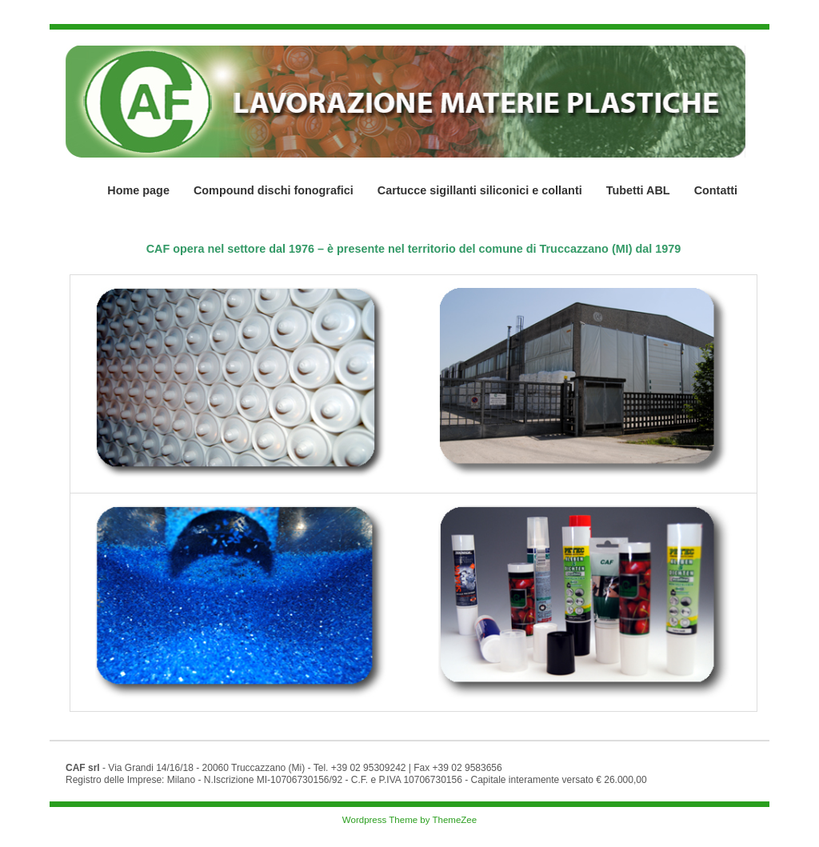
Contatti (715, 190)
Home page (138, 190)
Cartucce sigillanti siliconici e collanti (480, 190)
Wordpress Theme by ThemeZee (409, 820)
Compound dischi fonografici (274, 190)
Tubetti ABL (638, 190)
